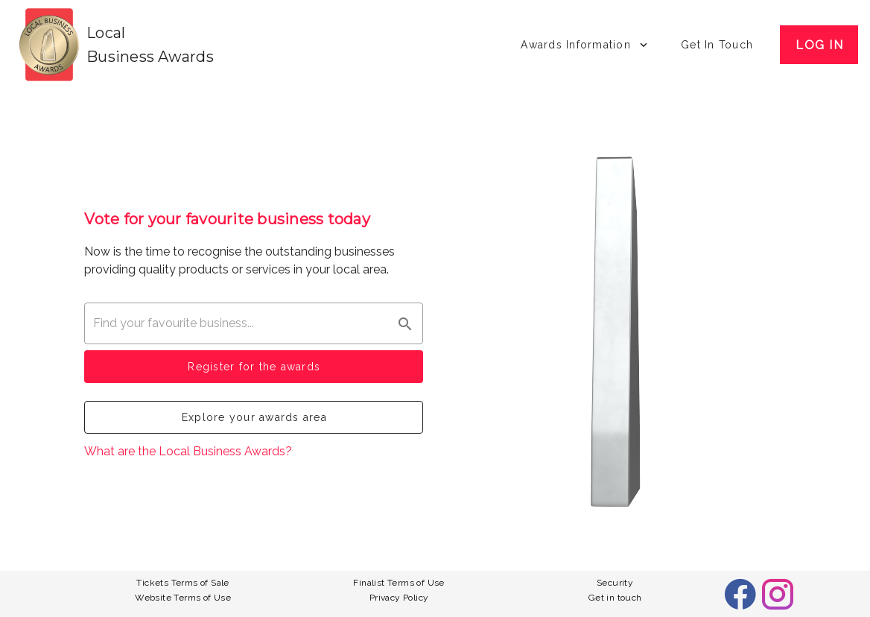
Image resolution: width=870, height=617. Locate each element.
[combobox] (253, 323)
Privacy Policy (399, 597)
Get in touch (615, 597)
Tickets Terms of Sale (182, 583)
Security (615, 583)
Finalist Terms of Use (398, 583)
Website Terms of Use (183, 597)
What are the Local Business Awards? (188, 451)
